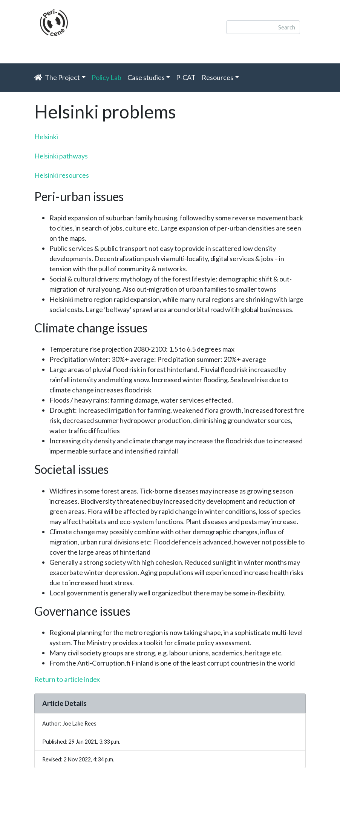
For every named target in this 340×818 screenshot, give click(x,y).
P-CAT (186, 77)
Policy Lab (108, 76)
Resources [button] (217, 77)
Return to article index (67, 679)
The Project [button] (62, 77)
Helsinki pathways (61, 156)
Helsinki (46, 136)
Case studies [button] (146, 77)
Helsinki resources (61, 175)
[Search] (263, 27)
